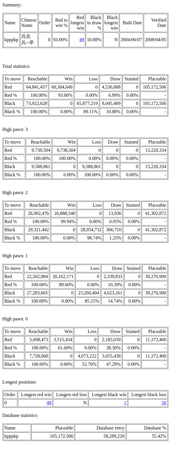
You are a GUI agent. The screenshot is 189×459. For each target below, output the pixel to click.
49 (81, 39)
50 (164, 402)
